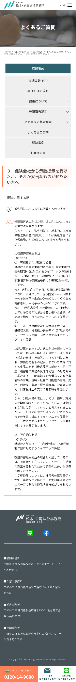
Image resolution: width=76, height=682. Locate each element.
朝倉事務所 (13, 604)
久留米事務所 (14, 581)
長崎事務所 (13, 628)
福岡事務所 (13, 558)
